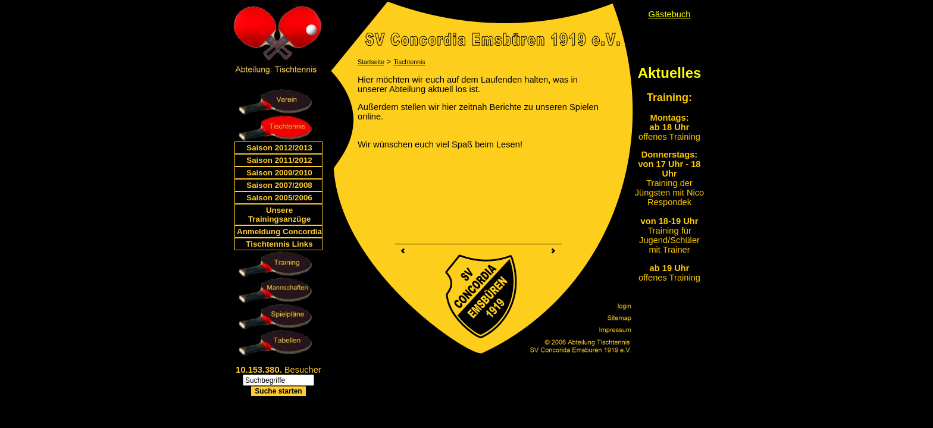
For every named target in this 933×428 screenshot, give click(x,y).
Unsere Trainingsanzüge (279, 215)
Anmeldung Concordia (279, 231)
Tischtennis (409, 61)
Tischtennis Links (279, 244)
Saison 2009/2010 (279, 172)
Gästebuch (670, 14)
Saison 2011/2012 (279, 160)
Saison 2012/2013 (279, 147)
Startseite (371, 61)
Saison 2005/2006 (279, 197)
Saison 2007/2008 (279, 185)
